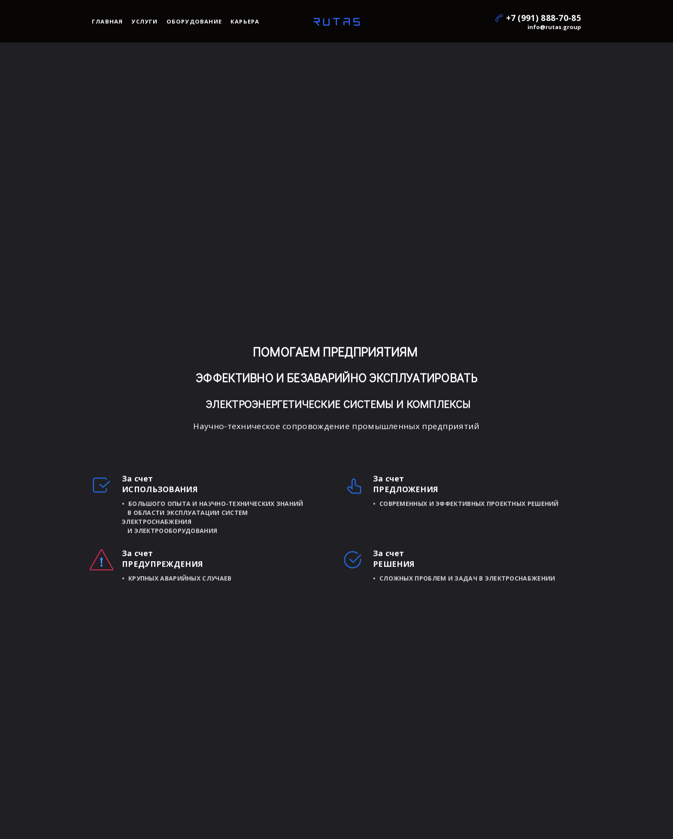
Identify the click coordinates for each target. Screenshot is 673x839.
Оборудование (194, 23)
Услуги (144, 23)
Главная (107, 23)
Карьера (244, 23)
